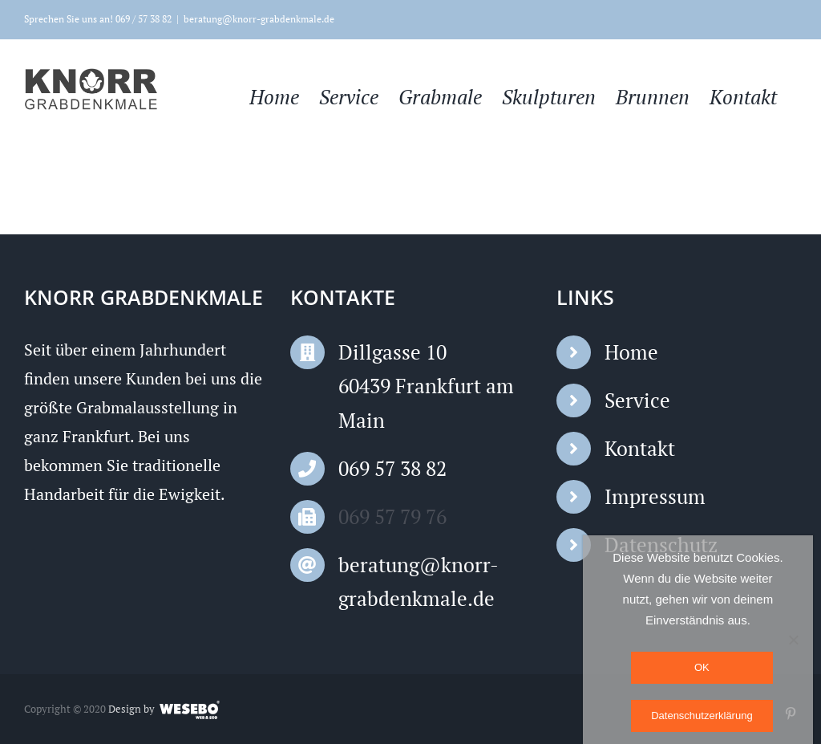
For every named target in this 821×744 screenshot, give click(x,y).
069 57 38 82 (392, 468)
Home (631, 352)
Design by (131, 708)
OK (702, 667)
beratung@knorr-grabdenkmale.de (259, 19)
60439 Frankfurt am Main (426, 402)
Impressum (655, 496)
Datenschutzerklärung (701, 715)
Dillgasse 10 (392, 352)
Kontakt (640, 448)
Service (637, 400)
